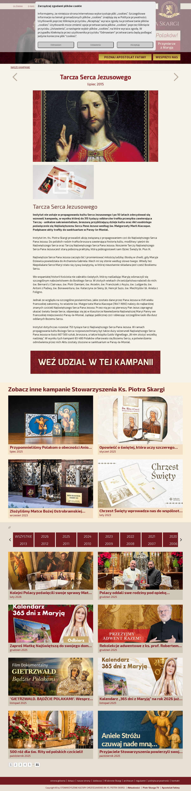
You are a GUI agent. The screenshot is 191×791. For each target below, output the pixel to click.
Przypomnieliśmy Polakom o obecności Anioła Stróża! (51, 449)
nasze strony (83, 780)
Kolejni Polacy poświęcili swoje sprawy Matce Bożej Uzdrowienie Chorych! (51, 594)
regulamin (141, 780)
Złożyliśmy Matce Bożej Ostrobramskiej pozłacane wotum (46, 513)
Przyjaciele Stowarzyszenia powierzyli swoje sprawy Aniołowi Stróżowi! (140, 753)
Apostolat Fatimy (171, 787)
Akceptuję (135, 45)
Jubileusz (97, 780)
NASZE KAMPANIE (20, 67)
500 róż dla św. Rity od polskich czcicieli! (46, 751)
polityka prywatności (158, 780)
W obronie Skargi (112, 780)
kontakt (176, 780)
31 (37, 764)
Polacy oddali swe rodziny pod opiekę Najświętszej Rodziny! (132, 594)
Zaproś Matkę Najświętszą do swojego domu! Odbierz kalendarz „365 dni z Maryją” (51, 647)
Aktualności (134, 787)
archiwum (128, 780)
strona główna (57, 780)
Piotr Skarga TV (151, 787)
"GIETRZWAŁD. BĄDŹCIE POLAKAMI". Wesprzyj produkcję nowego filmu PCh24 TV (51, 700)
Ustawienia (95, 45)
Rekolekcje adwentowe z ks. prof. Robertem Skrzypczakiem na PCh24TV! (138, 647)
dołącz (71, 780)
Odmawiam (56, 45)
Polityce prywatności (133, 17)
